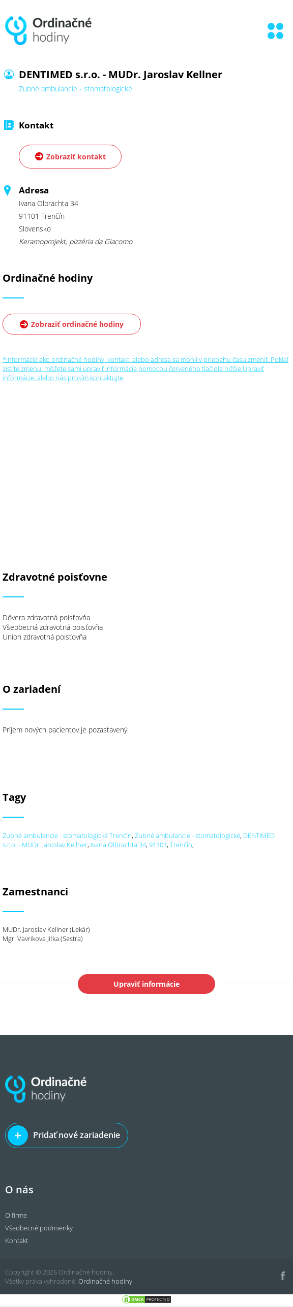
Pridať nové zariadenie (76, 1135)
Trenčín (181, 844)
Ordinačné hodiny (105, 1281)
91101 (158, 844)
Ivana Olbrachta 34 (118, 844)
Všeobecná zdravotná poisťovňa (53, 627)
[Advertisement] (146, 453)
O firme (16, 1215)
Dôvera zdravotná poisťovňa (46, 617)
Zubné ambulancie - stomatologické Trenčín (67, 835)
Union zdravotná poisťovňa (44, 637)
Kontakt (16, 1240)
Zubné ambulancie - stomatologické (187, 835)
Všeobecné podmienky (39, 1227)
